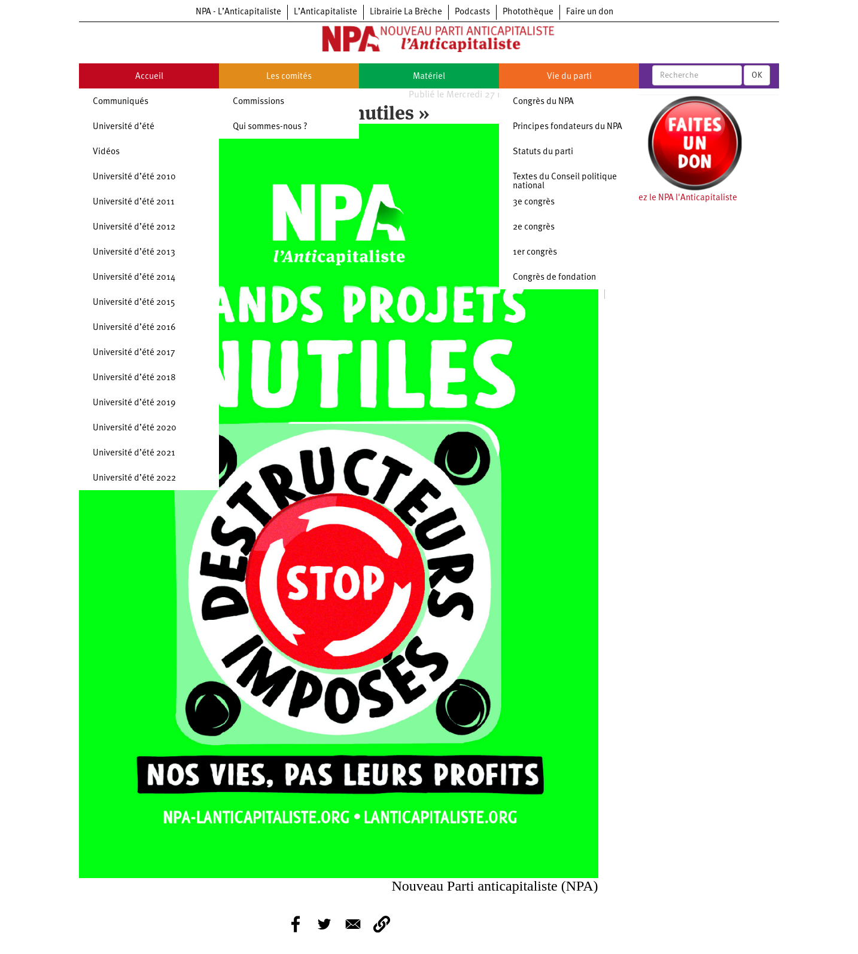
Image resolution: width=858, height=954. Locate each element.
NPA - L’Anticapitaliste (238, 12)
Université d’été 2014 (134, 277)
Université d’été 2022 (134, 478)
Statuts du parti (543, 152)
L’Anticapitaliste (325, 12)
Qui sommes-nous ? (270, 127)
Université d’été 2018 (134, 378)
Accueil (149, 76)
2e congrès (534, 227)
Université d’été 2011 (134, 202)
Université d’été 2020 (135, 428)
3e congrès (534, 202)
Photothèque (528, 12)
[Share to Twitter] (324, 924)
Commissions (258, 101)
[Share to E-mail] (353, 924)
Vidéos (106, 152)
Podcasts (472, 12)
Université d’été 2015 (134, 302)
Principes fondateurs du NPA (567, 127)
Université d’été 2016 (134, 327)
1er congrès (535, 252)
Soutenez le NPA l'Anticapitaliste (674, 198)
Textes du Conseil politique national (565, 182)
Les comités (289, 76)
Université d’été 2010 (134, 177)
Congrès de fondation (554, 277)
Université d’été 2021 (134, 453)
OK (756, 75)
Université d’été (123, 127)
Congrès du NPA (543, 101)
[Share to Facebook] (296, 924)
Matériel (429, 76)
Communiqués (120, 101)
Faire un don (589, 12)
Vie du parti (569, 76)
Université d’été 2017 (134, 352)
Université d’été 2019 (134, 403)
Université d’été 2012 (134, 227)
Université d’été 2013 (134, 252)
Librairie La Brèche (406, 12)
